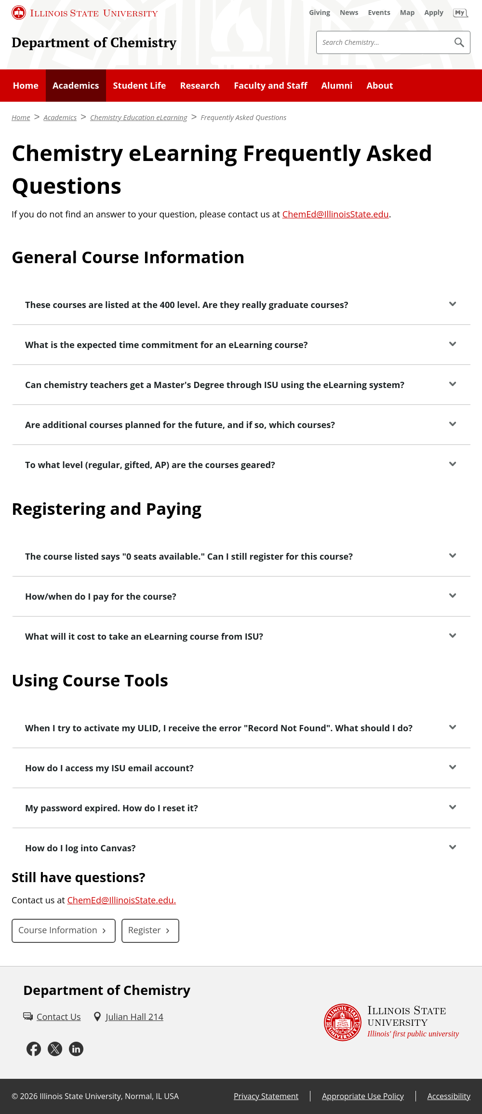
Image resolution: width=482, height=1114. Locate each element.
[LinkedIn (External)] (76, 1049)
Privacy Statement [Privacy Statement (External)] (266, 1096)
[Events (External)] (379, 12)
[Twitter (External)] (55, 1049)
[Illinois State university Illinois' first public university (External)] (391, 1022)
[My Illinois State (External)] (460, 12)
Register (144, 930)
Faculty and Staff (270, 85)
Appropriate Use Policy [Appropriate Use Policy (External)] (362, 1096)
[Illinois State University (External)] (85, 12)
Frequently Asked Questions (243, 117)
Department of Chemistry (94, 42)
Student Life (139, 85)
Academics (76, 85)
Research (200, 85)
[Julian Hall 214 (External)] (128, 1017)
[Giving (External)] (319, 12)
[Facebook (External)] (33, 1049)
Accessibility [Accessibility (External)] (449, 1096)
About (380, 85)
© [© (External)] (15, 1096)
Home (26, 85)
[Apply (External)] (433, 12)
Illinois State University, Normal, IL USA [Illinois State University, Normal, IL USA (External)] (109, 1096)
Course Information (57, 930)
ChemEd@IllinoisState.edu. (121, 900)
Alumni (336, 85)
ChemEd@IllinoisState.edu (335, 214)
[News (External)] (349, 12)
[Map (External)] (407, 12)
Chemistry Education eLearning (138, 117)
